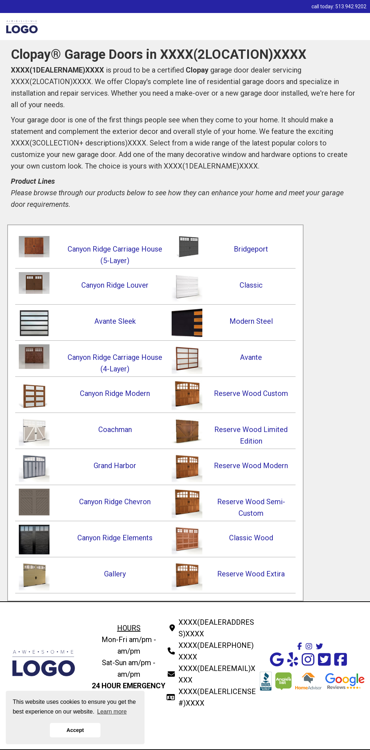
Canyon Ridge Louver (115, 285)
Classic (251, 285)
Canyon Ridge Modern (115, 393)
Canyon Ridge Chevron (115, 501)
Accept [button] (75, 730)
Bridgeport (251, 249)
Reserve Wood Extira (251, 574)
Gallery (115, 574)
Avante (251, 357)
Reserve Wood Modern (251, 465)
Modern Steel (251, 321)
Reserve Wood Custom (251, 393)
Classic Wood (251, 537)
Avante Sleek (115, 321)
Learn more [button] (112, 711)
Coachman (115, 429)
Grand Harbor (115, 465)
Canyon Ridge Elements (114, 537)
